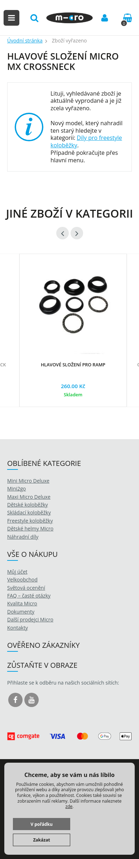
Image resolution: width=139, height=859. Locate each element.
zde (69, 806)
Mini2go (16, 488)
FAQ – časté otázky (29, 595)
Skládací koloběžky (29, 512)
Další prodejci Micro (30, 619)
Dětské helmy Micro (30, 528)
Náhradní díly (22, 536)
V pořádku (41, 824)
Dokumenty (20, 611)
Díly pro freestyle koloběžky (86, 141)
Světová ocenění (26, 587)
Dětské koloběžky (27, 504)
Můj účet (17, 571)
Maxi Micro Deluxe (29, 496)
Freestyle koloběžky (30, 520)
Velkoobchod (22, 579)
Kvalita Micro (22, 603)
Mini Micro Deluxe (28, 480)
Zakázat (41, 840)
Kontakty (17, 627)
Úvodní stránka (25, 40)
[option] (73, 337)
